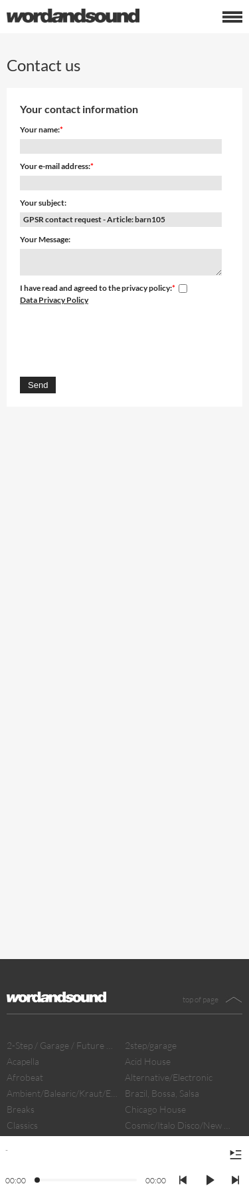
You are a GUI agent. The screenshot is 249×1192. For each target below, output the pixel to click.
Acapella (23, 1061)
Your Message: (45, 239)
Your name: (40, 129)
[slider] (38, 1180)
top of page (200, 999)
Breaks (21, 1109)
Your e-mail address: (55, 166)
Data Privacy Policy (54, 300)
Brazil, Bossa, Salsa (162, 1093)
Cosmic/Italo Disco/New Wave (180, 1125)
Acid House (148, 1061)
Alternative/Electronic (168, 1077)
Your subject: (43, 203)
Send (38, 385)
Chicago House (155, 1109)
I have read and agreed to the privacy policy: (96, 288)
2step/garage (151, 1045)
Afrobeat (25, 1077)
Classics (22, 1125)
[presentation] (121, 339)
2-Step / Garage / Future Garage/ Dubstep (62, 1045)
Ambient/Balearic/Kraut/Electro (62, 1093)
